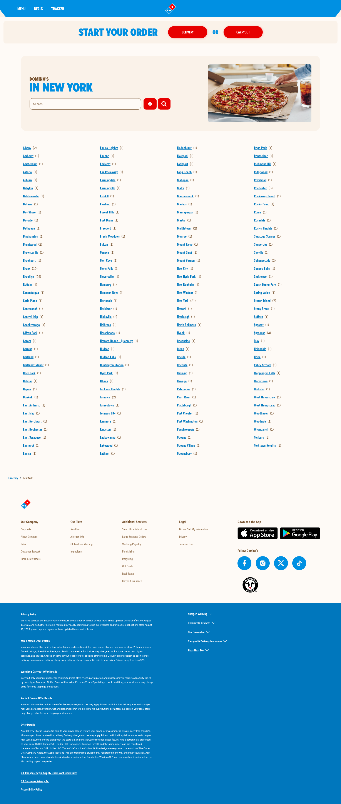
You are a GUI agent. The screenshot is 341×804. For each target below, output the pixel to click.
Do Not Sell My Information (193, 529)
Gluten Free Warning (81, 544)
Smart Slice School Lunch (135, 529)
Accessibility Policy (31, 789)
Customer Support (30, 551)
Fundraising (128, 551)
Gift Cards (127, 566)
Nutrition (75, 529)
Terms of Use (186, 544)
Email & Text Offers (30, 559)
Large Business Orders (134, 537)
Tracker (57, 8)
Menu (21, 8)
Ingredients (76, 551)
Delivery (188, 32)
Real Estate (128, 574)
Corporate (26, 529)
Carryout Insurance (132, 581)
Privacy (183, 537)
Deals (38, 8)
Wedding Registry (131, 544)
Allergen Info (77, 537)
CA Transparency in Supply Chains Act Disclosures (49, 773)
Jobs (23, 544)
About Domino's (29, 537)
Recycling (127, 559)
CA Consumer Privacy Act (35, 781)
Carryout (243, 32)
